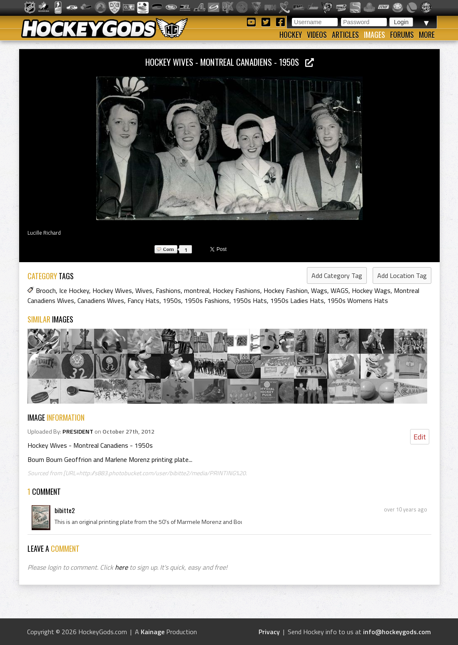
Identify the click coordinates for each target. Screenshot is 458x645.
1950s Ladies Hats (297, 300)
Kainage (152, 632)
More (427, 34)
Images (374, 34)
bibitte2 (65, 510)
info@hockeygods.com (397, 632)
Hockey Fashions (236, 290)
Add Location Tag (402, 275)
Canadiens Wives (100, 300)
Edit (419, 436)
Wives (143, 290)
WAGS (339, 290)
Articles (345, 34)
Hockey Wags (371, 290)
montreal (196, 290)
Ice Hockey (74, 290)
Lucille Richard (44, 232)
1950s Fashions (206, 300)
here (121, 567)
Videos (317, 34)
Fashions (168, 290)
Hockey (290, 34)
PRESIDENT (77, 431)
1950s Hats (250, 300)
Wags (319, 290)
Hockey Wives (112, 290)
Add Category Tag (336, 275)
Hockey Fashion (286, 290)
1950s (172, 300)
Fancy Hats (143, 300)
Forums (402, 34)
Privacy (269, 632)
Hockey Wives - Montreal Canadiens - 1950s (229, 61)
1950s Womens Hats (357, 300)
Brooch (46, 290)
